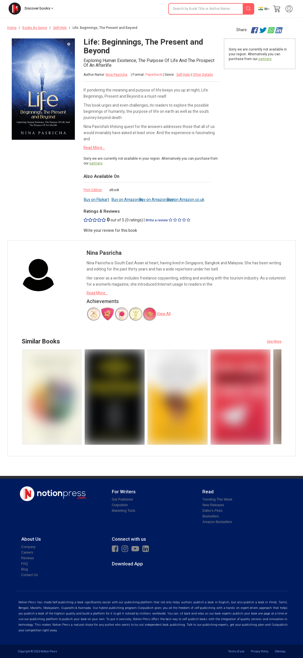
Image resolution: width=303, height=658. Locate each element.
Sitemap (280, 651)
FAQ (24, 564)
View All (164, 314)
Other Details (203, 74)
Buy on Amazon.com (157, 200)
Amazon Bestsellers (217, 522)
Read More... (94, 148)
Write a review (167, 220)
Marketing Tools (123, 511)
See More (274, 341)
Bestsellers (210, 516)
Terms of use (236, 651)
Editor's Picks (212, 511)
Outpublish (120, 505)
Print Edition (93, 189)
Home (12, 27)
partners (96, 163)
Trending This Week (217, 499)
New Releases (213, 505)
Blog (24, 569)
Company (28, 547)
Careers (27, 552)
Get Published (122, 499)
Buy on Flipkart (96, 200)
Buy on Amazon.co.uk (185, 200)
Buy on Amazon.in (127, 200)
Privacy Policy (260, 651)
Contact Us (29, 575)
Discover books (39, 8)
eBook (114, 189)
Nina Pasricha (116, 74)
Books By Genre (34, 27)
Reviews (27, 558)
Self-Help (60, 27)
